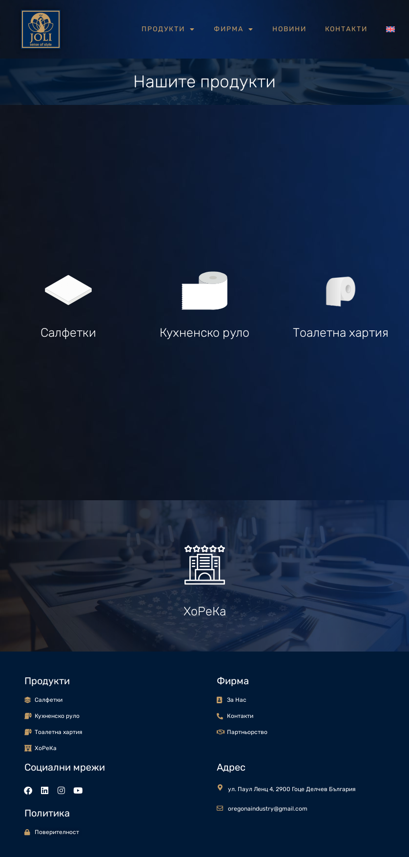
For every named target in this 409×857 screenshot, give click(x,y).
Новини (289, 29)
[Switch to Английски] (390, 29)
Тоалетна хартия (341, 333)
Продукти (168, 29)
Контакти (346, 29)
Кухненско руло (204, 333)
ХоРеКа (205, 611)
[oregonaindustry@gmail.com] (220, 808)
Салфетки (68, 333)
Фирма (234, 29)
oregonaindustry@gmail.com (267, 808)
